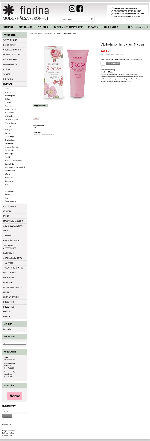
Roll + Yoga (111, 27)
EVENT (6, 216)
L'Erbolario (9, 143)
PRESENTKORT (9, 306)
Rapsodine (9, 177)
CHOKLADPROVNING (12, 49)
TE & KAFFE (8, 262)
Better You (9, 92)
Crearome (8, 106)
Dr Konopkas (9, 113)
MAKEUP (7, 292)
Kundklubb (25, 27)
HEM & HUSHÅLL (10, 272)
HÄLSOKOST (8, 277)
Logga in (7, 329)
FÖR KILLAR (8, 253)
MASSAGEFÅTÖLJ (10, 64)
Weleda (7, 194)
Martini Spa (9, 153)
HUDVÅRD (7, 84)
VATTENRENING (10, 40)
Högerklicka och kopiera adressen (43, 135)
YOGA (5, 230)
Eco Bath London (11, 119)
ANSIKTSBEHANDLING (13, 225)
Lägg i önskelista (40, 106)
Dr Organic (8, 116)
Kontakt (8, 27)
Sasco (7, 184)
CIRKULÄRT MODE (11, 240)
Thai (6, 188)
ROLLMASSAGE (9, 206)
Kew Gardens (10, 140)
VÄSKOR (6, 74)
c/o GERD (8, 102)
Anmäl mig (7, 416)
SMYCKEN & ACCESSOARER (9, 247)
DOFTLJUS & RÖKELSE (13, 287)
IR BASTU (7, 211)
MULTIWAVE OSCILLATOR (14, 54)
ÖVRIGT (6, 311)
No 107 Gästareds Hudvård (15, 167)
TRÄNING (7, 235)
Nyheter (43, 27)
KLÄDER (6, 69)
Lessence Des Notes (12, 147)
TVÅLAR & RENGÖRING (13, 267)
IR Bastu (93, 27)
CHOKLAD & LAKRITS (12, 258)
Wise (6, 198)
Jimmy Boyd (9, 136)
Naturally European (12, 164)
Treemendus (9, 191)
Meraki (7, 157)
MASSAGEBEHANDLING (13, 221)
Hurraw (7, 133)
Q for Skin (8, 174)
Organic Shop (10, 171)
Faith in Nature (10, 123)
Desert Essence (10, 109)
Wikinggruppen (7, 435)
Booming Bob (10, 95)
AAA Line (8, 89)
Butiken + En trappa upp (68, 27)
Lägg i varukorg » (113, 63)
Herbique (8, 130)
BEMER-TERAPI (9, 45)
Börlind (7, 99)
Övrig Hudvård (10, 201)
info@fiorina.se (9, 359)
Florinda (8, 126)
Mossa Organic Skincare (13, 160)
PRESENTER (8, 302)
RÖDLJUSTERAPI (10, 59)
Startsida (32, 33)
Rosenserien (9, 181)
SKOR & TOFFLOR (11, 297)
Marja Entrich (10, 150)
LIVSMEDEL (8, 282)
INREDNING (8, 79)
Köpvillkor (7, 424)
